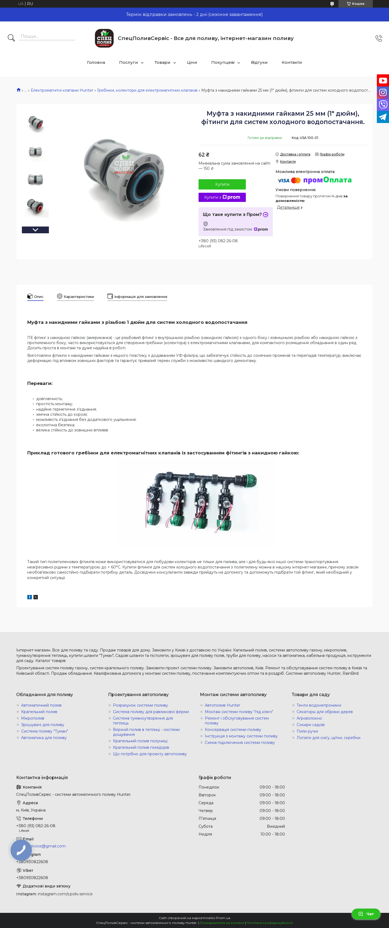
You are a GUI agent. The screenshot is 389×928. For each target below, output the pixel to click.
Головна (96, 62)
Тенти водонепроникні (319, 705)
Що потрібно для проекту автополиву (150, 753)
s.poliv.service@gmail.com (41, 846)
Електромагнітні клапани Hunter (62, 90)
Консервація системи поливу (233, 729)
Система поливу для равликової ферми (151, 711)
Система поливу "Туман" (44, 731)
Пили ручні (307, 731)
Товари (162, 62)
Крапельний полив (39, 711)
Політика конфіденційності (270, 923)
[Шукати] (11, 38)
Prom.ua (223, 918)
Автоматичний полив (41, 705)
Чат (366, 914)
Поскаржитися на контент (222, 923)
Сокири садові (311, 724)
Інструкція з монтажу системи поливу (241, 736)
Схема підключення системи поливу (240, 742)
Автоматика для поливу (44, 737)
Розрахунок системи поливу (140, 705)
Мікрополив (32, 718)
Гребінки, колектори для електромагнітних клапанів (147, 90)
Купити (222, 184)
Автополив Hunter (222, 705)
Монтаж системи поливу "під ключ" (239, 711)
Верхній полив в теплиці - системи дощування (146, 732)
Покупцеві (222, 62)
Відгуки (259, 62)
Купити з (222, 197)
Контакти (292, 62)
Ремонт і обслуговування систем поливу (237, 721)
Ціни (192, 62)
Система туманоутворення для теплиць (143, 721)
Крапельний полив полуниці (140, 741)
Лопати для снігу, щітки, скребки (328, 737)
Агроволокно (309, 718)
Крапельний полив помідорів (141, 747)
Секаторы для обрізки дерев (325, 711)
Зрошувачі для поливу (42, 724)
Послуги (128, 62)
